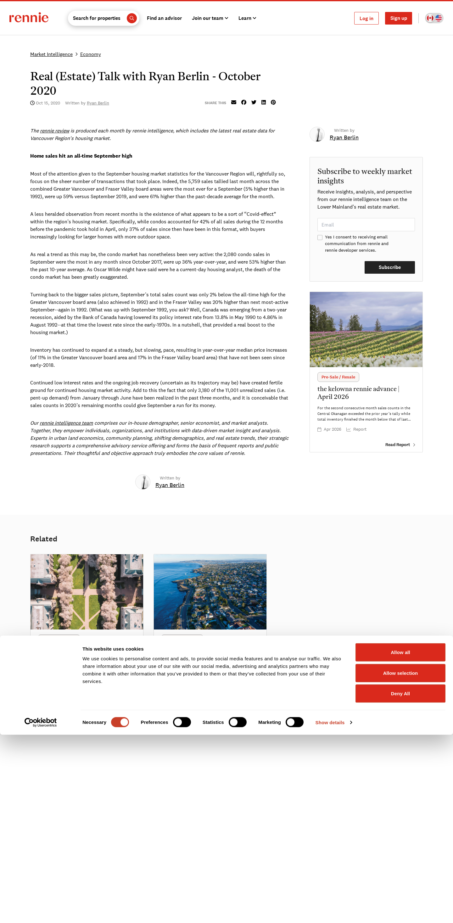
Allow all (400, 840)
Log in (366, 18)
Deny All (400, 881)
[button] (103, 18)
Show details (330, 910)
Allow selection (400, 861)
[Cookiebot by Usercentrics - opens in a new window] (40, 910)
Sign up (398, 18)
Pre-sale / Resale (338, 377)
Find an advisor (164, 18)
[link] (169, 485)
